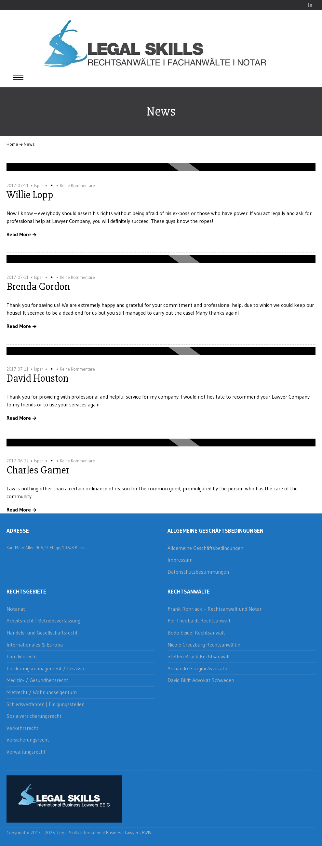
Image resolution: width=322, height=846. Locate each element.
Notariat (16, 609)
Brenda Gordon (38, 286)
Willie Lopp (30, 194)
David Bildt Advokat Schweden (201, 680)
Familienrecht (22, 656)
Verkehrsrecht (22, 728)
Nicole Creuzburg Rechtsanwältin (204, 644)
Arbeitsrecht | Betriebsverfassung (43, 620)
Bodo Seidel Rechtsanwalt (196, 632)
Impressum (180, 559)
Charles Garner (38, 470)
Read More (19, 235)
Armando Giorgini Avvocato (197, 668)
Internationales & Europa (35, 644)
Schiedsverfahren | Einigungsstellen (46, 704)
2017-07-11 (18, 185)
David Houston (38, 378)
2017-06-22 (18, 460)
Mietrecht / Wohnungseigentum (42, 692)
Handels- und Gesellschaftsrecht (42, 632)
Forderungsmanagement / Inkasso (45, 668)
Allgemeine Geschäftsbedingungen (205, 548)
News (29, 144)
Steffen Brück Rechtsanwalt (199, 656)
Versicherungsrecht (28, 739)
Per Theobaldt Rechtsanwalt (199, 620)
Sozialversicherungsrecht (34, 716)
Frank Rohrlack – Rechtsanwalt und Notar (215, 609)
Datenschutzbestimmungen (198, 571)
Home (12, 144)
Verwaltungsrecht (26, 751)
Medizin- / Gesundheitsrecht (37, 680)
